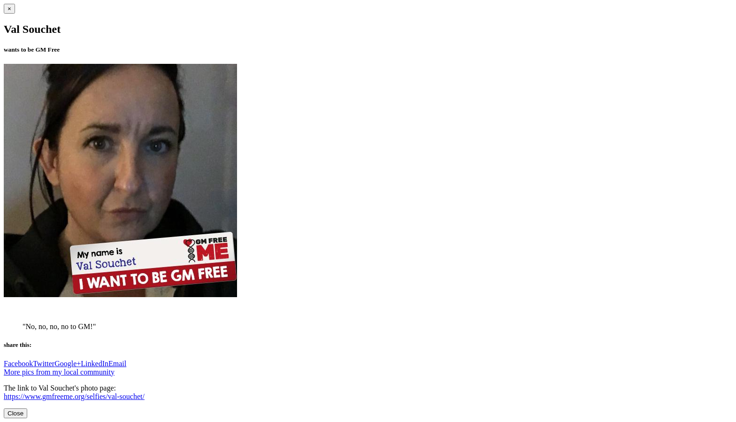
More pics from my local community (59, 372)
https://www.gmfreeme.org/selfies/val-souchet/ (74, 396)
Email (117, 364)
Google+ (67, 364)
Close (15, 413)
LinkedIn (94, 364)
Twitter (43, 364)
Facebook (18, 364)
